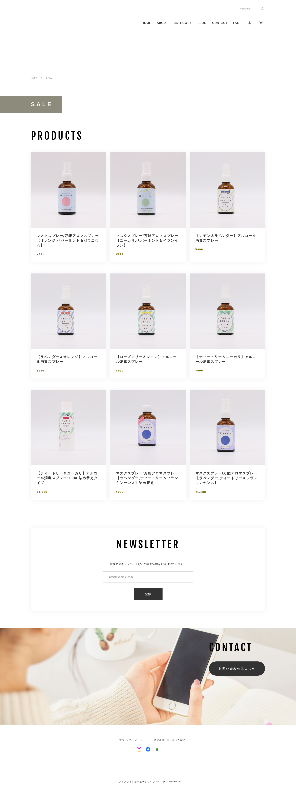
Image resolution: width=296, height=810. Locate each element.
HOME (146, 22)
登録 (148, 594)
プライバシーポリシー (132, 740)
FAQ (236, 22)
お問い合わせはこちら (237, 668)
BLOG (202, 22)
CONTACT (219, 22)
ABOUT (162, 22)
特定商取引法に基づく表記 (169, 740)
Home (34, 78)
